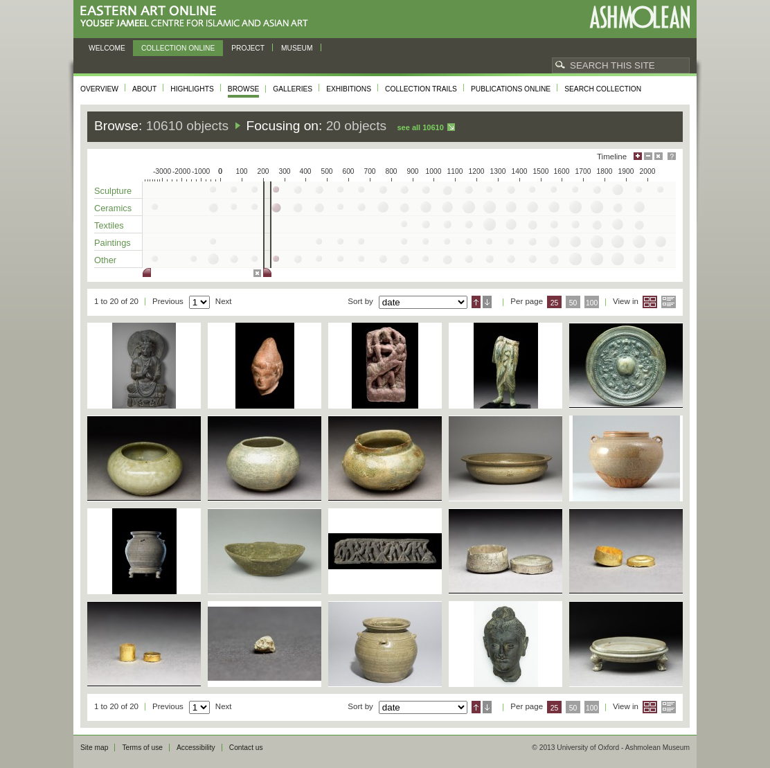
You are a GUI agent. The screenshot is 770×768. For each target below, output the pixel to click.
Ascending (476, 302)
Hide (658, 156)
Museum (297, 48)
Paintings (112, 243)
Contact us (246, 747)
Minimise (648, 156)
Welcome (107, 48)
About (144, 89)
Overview (99, 89)
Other (105, 260)
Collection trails (421, 89)
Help (672, 156)
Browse (244, 89)
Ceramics (113, 208)
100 (592, 303)
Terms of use (142, 747)
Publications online (510, 89)
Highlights (192, 89)
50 (573, 303)
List (668, 302)
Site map (94, 747)
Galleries (292, 89)
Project (248, 48)
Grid (650, 302)
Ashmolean (639, 17)
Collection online (178, 48)
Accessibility (196, 747)
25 (554, 303)
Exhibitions (348, 89)
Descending (487, 302)
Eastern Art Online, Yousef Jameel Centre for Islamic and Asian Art (197, 17)
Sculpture (113, 191)
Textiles (109, 225)
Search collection (602, 89)
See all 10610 (420, 127)
